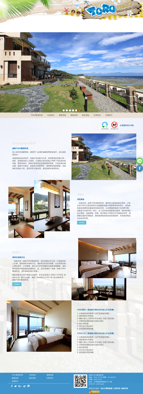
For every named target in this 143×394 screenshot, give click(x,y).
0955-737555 (98, 377)
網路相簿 (74, 115)
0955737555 (98, 379)
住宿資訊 (50, 115)
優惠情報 (62, 115)
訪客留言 (97, 115)
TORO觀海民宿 (36, 115)
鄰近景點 (85, 115)
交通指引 (109, 115)
